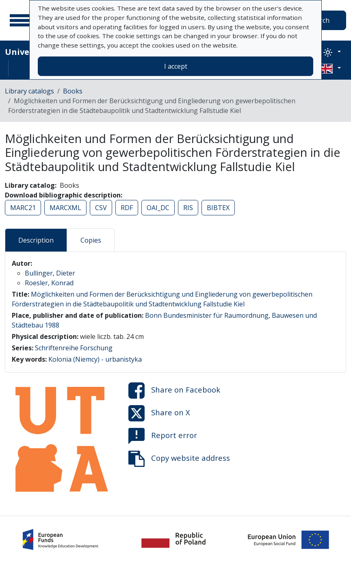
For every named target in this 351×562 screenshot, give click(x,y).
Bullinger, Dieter (50, 273)
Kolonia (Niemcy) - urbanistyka (95, 359)
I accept (175, 66)
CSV (101, 207)
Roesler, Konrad (49, 282)
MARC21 (23, 207)
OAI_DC (158, 207)
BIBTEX (218, 207)
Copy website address (179, 459)
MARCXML (65, 207)
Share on (174, 390)
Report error (162, 436)
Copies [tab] (90, 240)
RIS (188, 207)
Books (72, 91)
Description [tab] (36, 240)
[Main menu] (20, 20)
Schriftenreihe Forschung (74, 347)
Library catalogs (29, 91)
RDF (127, 207)
